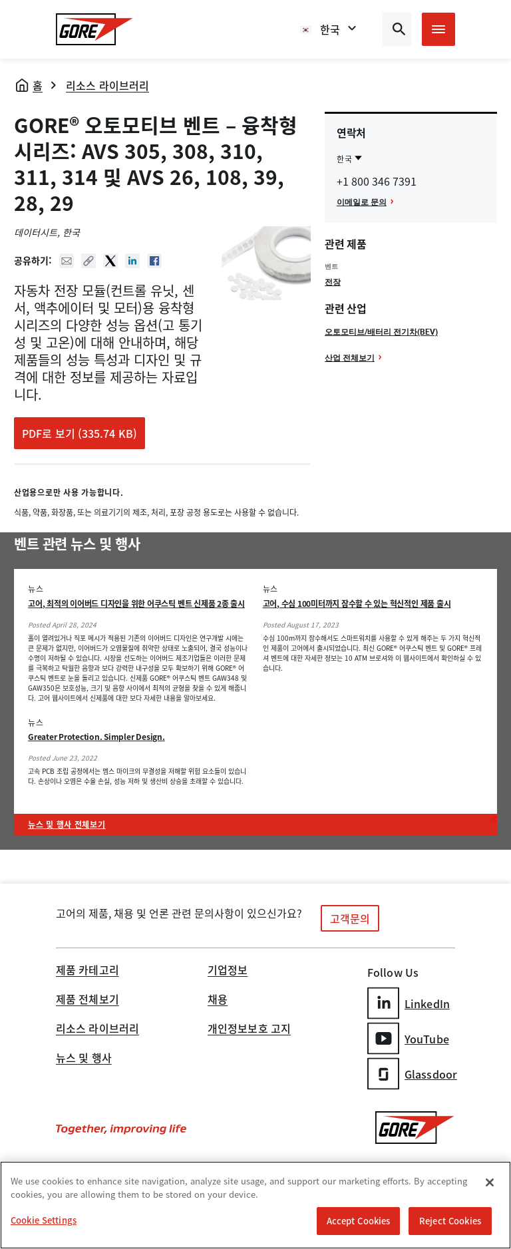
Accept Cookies (359, 1221)
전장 (333, 281)
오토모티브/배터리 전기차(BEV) (381, 331)
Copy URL (88, 261)
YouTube (408, 1038)
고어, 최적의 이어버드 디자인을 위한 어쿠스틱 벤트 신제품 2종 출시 (136, 604)
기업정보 (228, 971)
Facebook (154, 261)
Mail (66, 261)
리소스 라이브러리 (107, 85)
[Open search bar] (397, 29)
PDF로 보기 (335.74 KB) (79, 433)
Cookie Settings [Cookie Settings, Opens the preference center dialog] (44, 1220)
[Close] (489, 1183)
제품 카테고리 (87, 971)
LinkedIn (408, 1003)
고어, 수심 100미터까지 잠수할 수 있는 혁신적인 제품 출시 (357, 604)
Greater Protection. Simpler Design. (96, 737)
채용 (218, 1000)
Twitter (110, 261)
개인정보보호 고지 (249, 1029)
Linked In (132, 261)
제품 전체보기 (87, 1000)
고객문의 (350, 918)
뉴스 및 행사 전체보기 (67, 824)
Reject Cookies (450, 1221)
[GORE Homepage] (94, 29)
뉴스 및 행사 (84, 1058)
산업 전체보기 (350, 357)
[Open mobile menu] (438, 29)
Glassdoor (412, 1073)
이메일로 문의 (362, 201)
